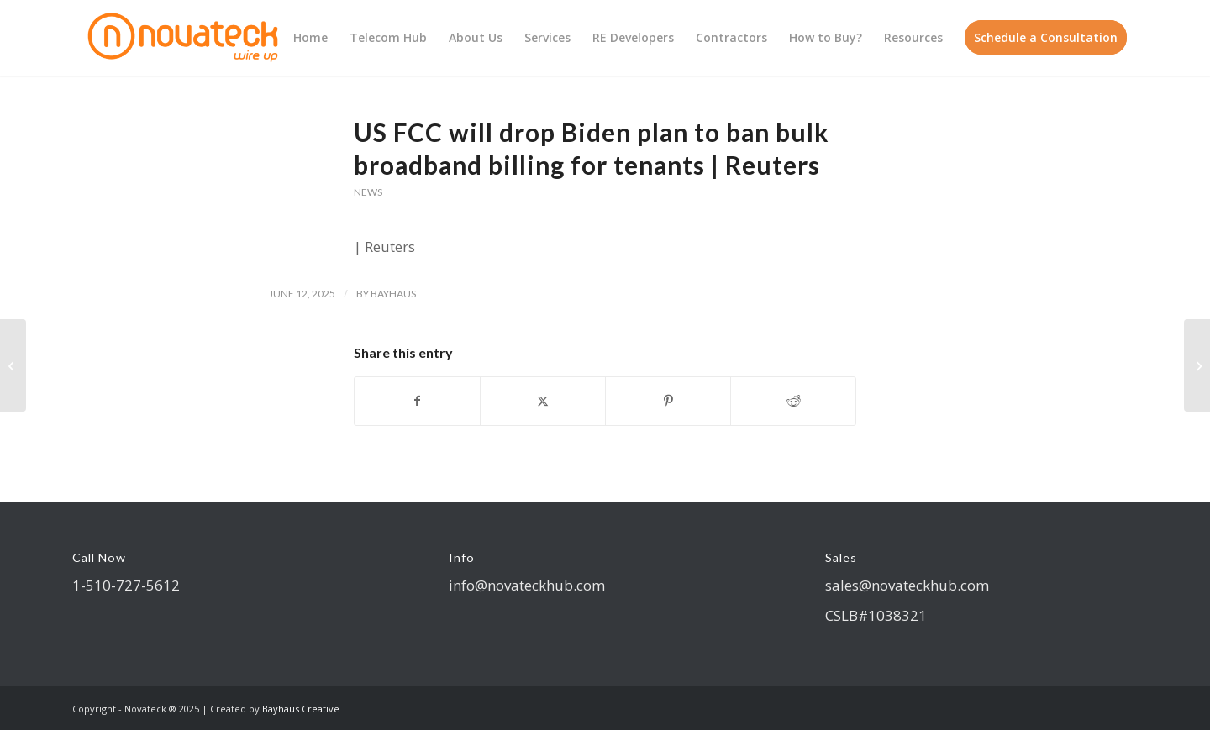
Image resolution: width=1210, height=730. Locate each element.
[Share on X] (543, 400)
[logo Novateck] (185, 38)
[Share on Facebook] (417, 400)
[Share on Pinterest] (668, 400)
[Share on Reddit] (793, 400)
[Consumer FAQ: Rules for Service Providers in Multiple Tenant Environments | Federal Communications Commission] (13, 365)
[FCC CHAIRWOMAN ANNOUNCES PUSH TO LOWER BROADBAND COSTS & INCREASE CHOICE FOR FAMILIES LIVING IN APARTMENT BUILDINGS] (1197, 365)
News (368, 192)
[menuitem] (310, 38)
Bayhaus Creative (300, 708)
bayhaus (393, 293)
